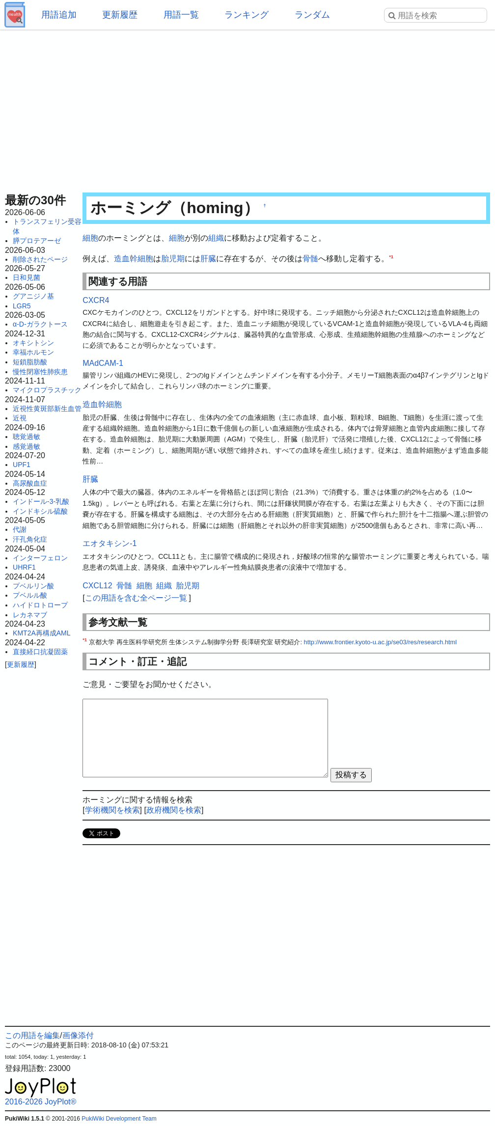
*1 (391, 256)
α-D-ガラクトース (40, 324)
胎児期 (173, 258)
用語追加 (59, 15)
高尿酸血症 (30, 483)
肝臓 (208, 258)
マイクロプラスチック (47, 390)
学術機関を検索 (112, 810)
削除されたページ (40, 259)
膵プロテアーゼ (37, 241)
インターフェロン (40, 558)
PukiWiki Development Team (119, 1118)
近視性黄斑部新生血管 (47, 408)
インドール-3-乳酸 (41, 501)
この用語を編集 (32, 1035)
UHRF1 (24, 567)
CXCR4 (95, 300)
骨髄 (310, 258)
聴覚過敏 (26, 436)
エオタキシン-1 (109, 543)
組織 (216, 238)
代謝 (20, 529)
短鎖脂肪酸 (30, 362)
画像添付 (78, 1035)
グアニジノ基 (33, 296)
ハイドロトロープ (40, 605)
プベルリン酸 (33, 586)
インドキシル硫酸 (40, 511)
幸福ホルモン (33, 352)
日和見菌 (26, 277)
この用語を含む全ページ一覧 (136, 598)
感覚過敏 (26, 446)
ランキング (246, 15)
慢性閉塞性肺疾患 (40, 372)
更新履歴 (120, 15)
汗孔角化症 (30, 539)
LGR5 (22, 306)
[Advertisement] (247, 108)
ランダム (312, 15)
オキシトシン (33, 343)
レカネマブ (30, 615)
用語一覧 (181, 15)
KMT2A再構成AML (41, 633)
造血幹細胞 (133, 258)
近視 (20, 418)
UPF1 (21, 464)
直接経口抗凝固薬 (40, 652)
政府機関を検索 (173, 810)
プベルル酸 (30, 595)
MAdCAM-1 (102, 363)
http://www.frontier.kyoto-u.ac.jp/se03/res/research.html (380, 642)
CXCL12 (97, 585)
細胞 (90, 238)
